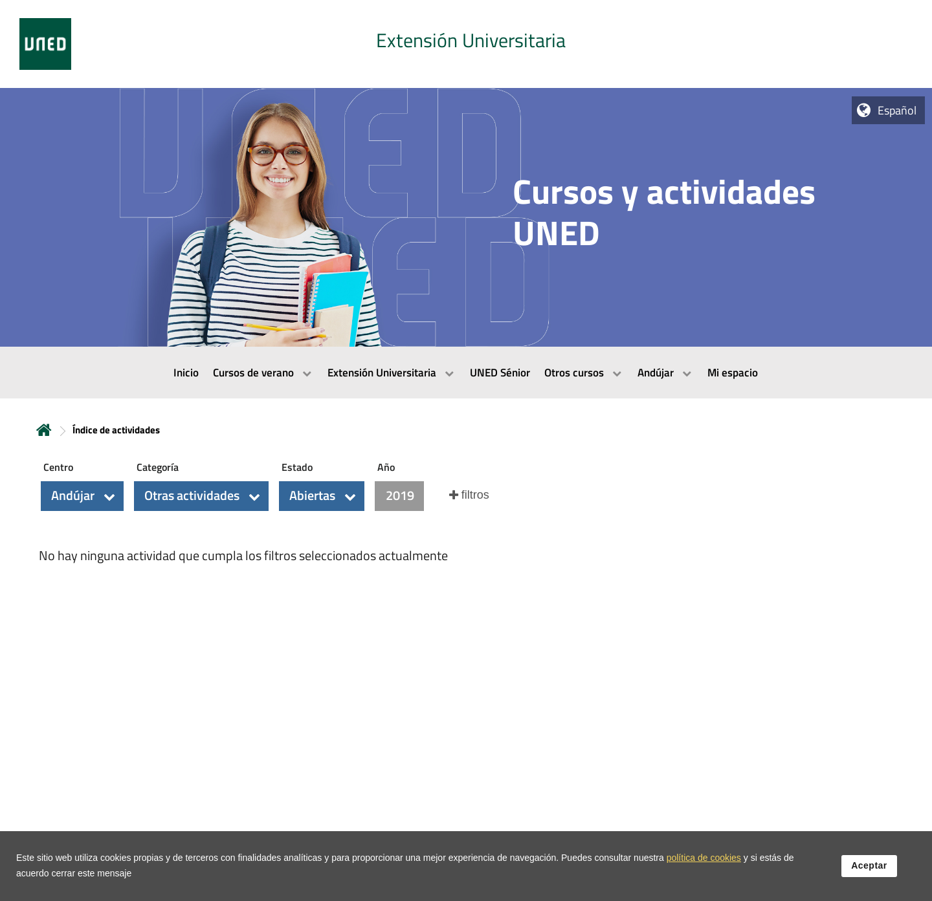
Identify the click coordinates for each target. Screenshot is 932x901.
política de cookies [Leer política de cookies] (704, 857)
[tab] (466, 44)
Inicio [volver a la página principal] (44, 430)
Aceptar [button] (869, 865)
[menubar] (466, 372)
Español (897, 110)
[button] (82, 496)
